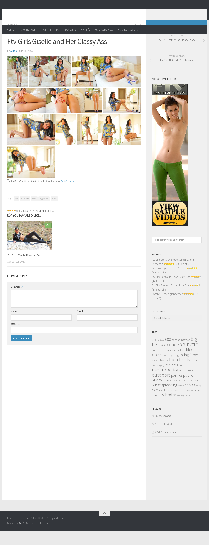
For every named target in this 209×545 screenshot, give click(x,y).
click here (67, 195)
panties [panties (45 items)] (177, 389)
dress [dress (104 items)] (157, 369)
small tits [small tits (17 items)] (162, 404)
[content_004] (82, 86)
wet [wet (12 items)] (178, 409)
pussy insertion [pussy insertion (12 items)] (178, 394)
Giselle (12, 39)
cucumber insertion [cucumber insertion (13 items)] (174, 364)
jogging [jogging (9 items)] (161, 379)
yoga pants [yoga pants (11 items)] (186, 409)
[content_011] (31, 144)
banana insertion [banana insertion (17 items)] (181, 354)
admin (13, 65)
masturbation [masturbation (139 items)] (166, 384)
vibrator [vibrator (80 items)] (169, 409)
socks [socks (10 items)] (183, 404)
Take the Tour (27, 29)
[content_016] (31, 176)
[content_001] (17, 86)
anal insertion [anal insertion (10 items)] (158, 354)
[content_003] (60, 86)
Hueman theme (47, 537)
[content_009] (93, 115)
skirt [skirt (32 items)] (155, 404)
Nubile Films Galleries (166, 438)
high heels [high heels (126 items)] (179, 374)
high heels (44, 213)
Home (10, 29)
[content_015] (130, 144)
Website (15, 338)
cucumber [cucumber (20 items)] (158, 364)
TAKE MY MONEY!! (50, 29)
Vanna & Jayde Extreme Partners (169, 282)
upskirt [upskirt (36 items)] (157, 409)
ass (16, 213)
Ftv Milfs (85, 29)
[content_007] (65, 115)
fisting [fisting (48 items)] (184, 369)
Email (80, 325)
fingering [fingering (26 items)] (173, 369)
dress (34, 213)
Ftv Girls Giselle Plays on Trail (24, 270)
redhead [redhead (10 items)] (181, 399)
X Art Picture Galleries (166, 446)
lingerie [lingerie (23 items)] (181, 379)
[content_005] (117, 86)
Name (14, 325)
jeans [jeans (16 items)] (155, 379)
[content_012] (65, 144)
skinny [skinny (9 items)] (198, 400)
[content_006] (26, 115)
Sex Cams (70, 29)
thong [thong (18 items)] (197, 404)
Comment (17, 301)
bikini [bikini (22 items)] (162, 359)
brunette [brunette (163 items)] (188, 358)
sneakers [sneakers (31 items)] (174, 404)
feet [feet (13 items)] (165, 369)
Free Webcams (163, 430)
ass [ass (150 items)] (167, 353)
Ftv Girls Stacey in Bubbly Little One (170, 299)
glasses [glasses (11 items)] (155, 374)
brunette (25, 213)
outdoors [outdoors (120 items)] (161, 389)
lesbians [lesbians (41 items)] (171, 379)
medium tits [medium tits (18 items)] (186, 384)
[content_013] (87, 144)
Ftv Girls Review (104, 29)
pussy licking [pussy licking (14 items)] (192, 394)
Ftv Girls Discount (127, 29)
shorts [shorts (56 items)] (190, 399)
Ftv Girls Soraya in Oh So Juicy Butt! (171, 291)
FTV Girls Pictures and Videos (53, 12)
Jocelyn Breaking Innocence (167, 308)
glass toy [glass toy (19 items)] (163, 374)
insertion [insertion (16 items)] (195, 374)
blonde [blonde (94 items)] (172, 359)
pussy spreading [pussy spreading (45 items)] (164, 399)
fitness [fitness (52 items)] (195, 368)
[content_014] (109, 144)
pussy (54, 213)
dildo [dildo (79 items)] (189, 363)
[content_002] (39, 86)
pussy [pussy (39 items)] (167, 394)
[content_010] (122, 115)
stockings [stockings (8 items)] (189, 405)
